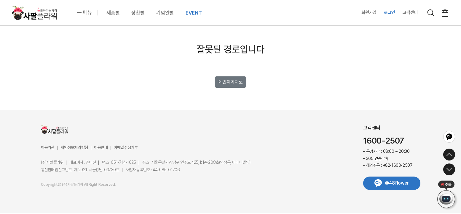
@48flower (397, 183)
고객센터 (410, 12)
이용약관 (48, 147)
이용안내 (101, 147)
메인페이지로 (230, 82)
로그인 (389, 12)
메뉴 (84, 12)
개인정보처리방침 (74, 147)
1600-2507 (383, 141)
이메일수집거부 (126, 147)
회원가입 (369, 12)
